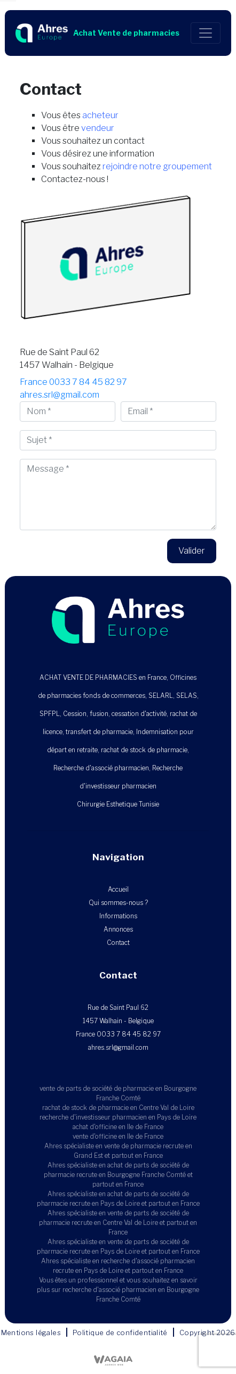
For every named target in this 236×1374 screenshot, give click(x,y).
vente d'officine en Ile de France (118, 1136)
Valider (191, 551)
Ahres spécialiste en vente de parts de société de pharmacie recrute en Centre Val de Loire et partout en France (118, 1222)
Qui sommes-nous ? (118, 903)
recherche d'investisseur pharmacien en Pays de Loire (118, 1117)
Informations (118, 916)
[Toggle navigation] (206, 33)
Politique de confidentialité (120, 1332)
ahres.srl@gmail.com (59, 395)
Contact (118, 943)
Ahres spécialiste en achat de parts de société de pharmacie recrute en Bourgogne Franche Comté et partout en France (118, 1174)
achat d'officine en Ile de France (118, 1127)
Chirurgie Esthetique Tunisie (118, 804)
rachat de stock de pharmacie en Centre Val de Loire (118, 1108)
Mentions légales (31, 1332)
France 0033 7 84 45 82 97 (73, 382)
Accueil (118, 889)
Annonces (118, 929)
